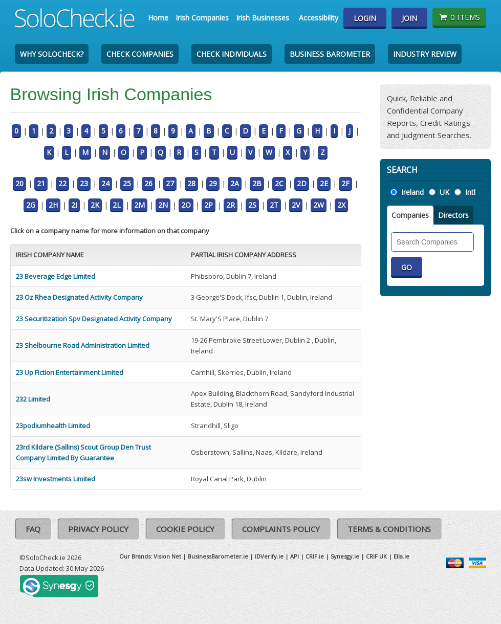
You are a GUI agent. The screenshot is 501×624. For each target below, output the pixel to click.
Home (158, 18)
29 (213, 183)
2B (257, 183)
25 (127, 183)
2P (208, 205)
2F (345, 183)
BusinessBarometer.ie (218, 556)
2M (139, 205)
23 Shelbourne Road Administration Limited (82, 345)
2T (274, 205)
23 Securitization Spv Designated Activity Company (94, 318)
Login (365, 18)
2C (279, 183)
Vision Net (167, 556)
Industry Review (424, 54)
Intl (470, 192)
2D (302, 183)
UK (444, 192)
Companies (410, 215)
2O (186, 205)
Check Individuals (232, 54)
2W (318, 205)
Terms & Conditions (389, 529)
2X (341, 205)
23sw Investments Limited (55, 478)
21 (41, 183)
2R (230, 205)
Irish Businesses (262, 18)
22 (62, 183)
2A (234, 183)
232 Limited (33, 399)
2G (30, 205)
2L (117, 205)
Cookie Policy (185, 529)
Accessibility (318, 18)
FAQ (33, 529)
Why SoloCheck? (51, 54)
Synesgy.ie (345, 556)
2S (252, 205)
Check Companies (139, 54)
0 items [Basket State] (459, 17)
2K (95, 205)
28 (191, 183)
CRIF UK (376, 556)
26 (148, 183)
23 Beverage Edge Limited (55, 276)
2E (324, 183)
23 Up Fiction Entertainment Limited (69, 372)
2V (296, 205)
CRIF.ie (315, 556)
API (294, 556)
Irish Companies (202, 18)
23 (84, 183)
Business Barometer (330, 54)
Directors (453, 215)
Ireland (412, 192)
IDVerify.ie (269, 556)
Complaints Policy (281, 529)
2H (53, 205)
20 (19, 183)
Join (409, 18)
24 (105, 183)
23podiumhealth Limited (53, 425)
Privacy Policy (98, 529)
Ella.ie (401, 556)
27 (170, 183)
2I (74, 205)
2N (163, 205)
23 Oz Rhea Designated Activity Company (79, 297)
